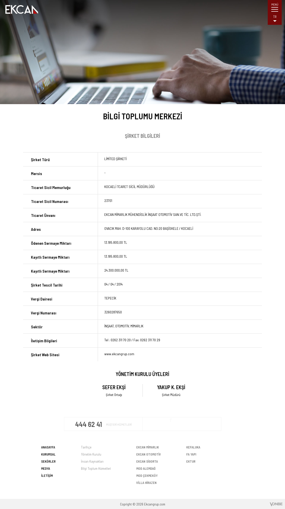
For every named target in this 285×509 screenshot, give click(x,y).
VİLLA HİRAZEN (146, 483)
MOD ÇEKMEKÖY (147, 476)
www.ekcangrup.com (119, 354)
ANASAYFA (48, 447)
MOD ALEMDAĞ (146, 468)
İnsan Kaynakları (92, 461)
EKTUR (190, 461)
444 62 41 (89, 424)
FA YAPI (191, 454)
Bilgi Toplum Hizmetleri (96, 468)
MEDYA (45, 468)
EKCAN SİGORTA (147, 461)
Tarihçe (86, 447)
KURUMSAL (48, 454)
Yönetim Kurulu (91, 454)
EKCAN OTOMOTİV (148, 454)
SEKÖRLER (48, 461)
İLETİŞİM (47, 476)
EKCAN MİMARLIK (147, 447)
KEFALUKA (193, 447)
